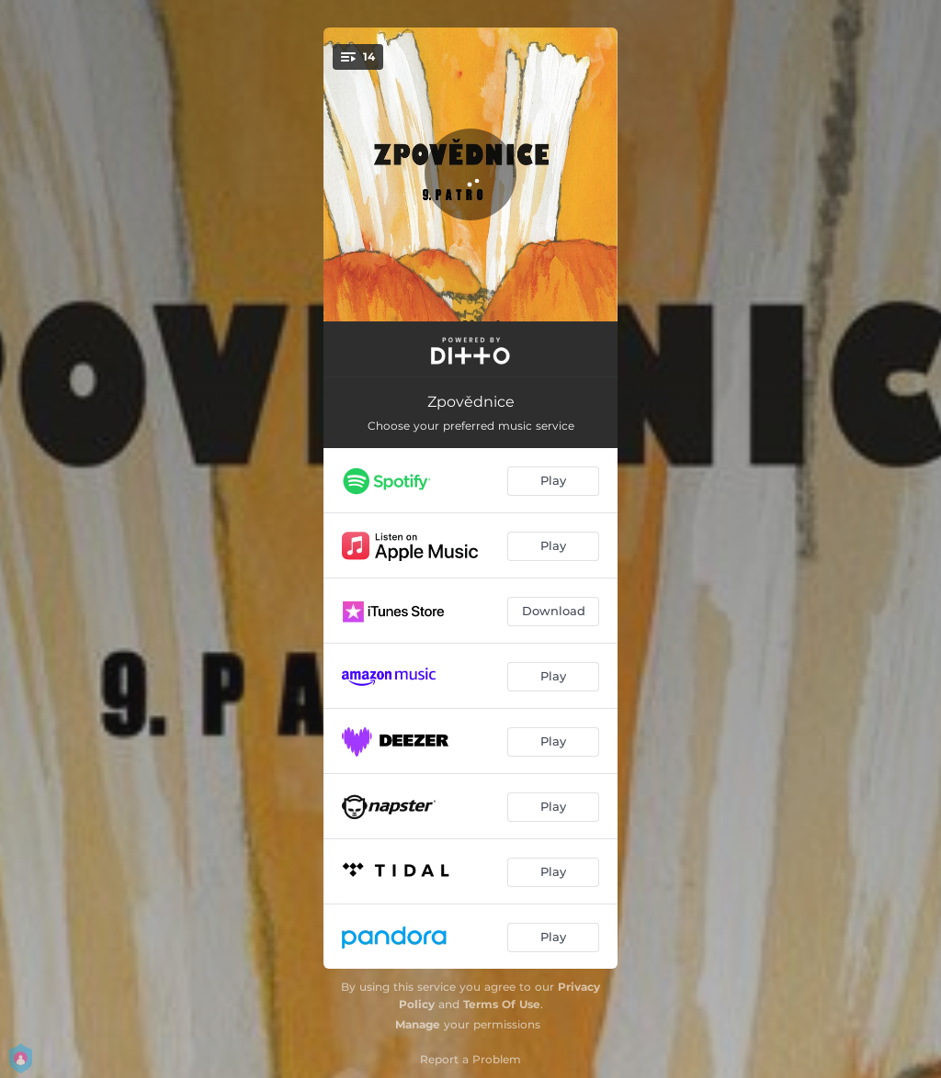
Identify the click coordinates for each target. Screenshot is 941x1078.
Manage (417, 1024)
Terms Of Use (501, 1004)
